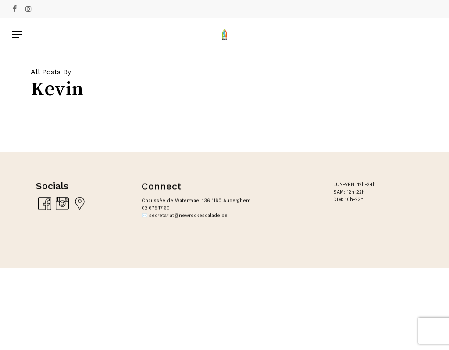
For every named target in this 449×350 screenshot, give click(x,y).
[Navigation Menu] (17, 34)
